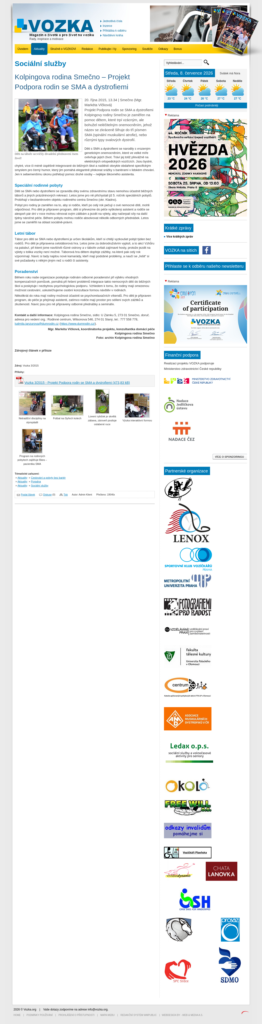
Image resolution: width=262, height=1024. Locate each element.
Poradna (36, 481)
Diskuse (47, 494)
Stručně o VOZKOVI (63, 49)
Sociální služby (39, 485)
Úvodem (23, 49)
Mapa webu (107, 1015)
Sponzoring (129, 49)
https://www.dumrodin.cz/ (78, 323)
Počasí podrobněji (206, 105)
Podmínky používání (40, 1015)
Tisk (66, 494)
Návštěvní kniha (113, 35)
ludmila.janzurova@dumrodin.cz (37, 323)
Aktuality (39, 49)
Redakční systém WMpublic (139, 1015)
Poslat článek (28, 494)
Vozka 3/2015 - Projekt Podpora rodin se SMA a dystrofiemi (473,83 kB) (77, 383)
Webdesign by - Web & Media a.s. (182, 1015)
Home (17, 1015)
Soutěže (147, 49)
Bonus (178, 49)
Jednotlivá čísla (112, 21)
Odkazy (163, 49)
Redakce (87, 49)
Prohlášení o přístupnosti (77, 1015)
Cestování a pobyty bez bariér (48, 477)
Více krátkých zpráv (179, 236)
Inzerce (107, 26)
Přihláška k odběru (114, 30)
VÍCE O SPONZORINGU (230, 456)
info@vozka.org (98, 1009)
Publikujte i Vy (107, 49)
